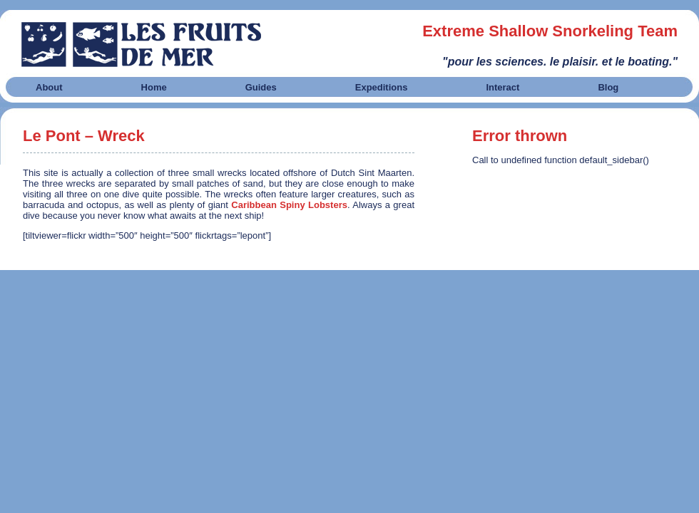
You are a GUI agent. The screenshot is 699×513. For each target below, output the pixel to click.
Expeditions (381, 87)
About (49, 87)
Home (154, 87)
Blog (608, 87)
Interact (502, 87)
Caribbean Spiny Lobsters (289, 205)
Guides (261, 87)
